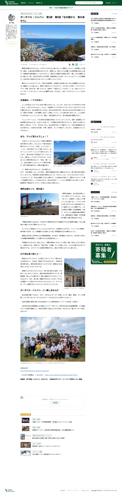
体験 (40, 13)
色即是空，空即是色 (96, 129)
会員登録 (55, 403)
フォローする (11, 43)
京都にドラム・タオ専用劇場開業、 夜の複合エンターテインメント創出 (52, 422)
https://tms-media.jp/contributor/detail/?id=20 (61, 375)
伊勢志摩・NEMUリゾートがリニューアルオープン (46, 446)
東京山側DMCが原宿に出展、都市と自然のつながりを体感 (48, 438)
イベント (49, 435)
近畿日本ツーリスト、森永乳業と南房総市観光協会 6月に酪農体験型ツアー (53, 430)
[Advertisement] (53, 387)
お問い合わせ (85, 490)
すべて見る (114, 14)
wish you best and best (97, 139)
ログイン (114, 3)
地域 (34, 419)
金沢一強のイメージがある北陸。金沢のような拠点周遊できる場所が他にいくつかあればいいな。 (104, 167)
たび (36, 13)
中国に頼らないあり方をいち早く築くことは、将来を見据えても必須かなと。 (104, 180)
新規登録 (108, 3)
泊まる (39, 443)
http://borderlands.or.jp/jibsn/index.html (34, 371)
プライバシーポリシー (73, 490)
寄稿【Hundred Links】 (26, 13)
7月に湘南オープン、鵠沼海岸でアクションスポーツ (46, 454)
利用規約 (62, 490)
